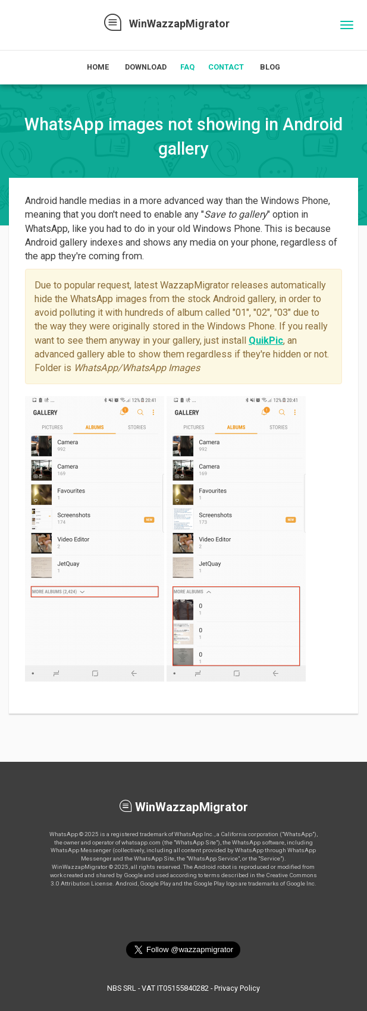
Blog (270, 66)
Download (146, 66)
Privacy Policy (237, 988)
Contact (226, 66)
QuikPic (266, 340)
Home (98, 66)
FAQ (187, 66)
